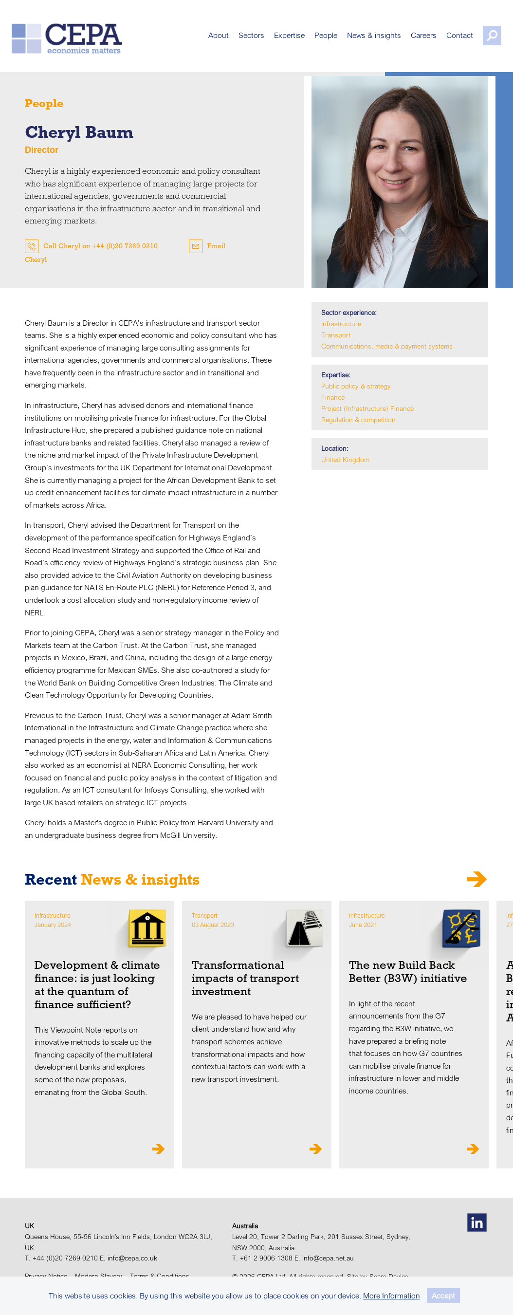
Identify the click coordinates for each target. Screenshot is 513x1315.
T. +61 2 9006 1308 (262, 1258)
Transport (335, 335)
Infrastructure (341, 323)
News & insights (361, 39)
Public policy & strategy (356, 386)
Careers (410, 39)
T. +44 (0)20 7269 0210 (61, 1258)
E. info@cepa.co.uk (128, 1258)
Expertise (276, 39)
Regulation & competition (358, 419)
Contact (446, 39)
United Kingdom (345, 459)
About (205, 39)
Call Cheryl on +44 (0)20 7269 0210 (100, 246)
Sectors (238, 39)
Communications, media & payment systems (387, 346)
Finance (333, 397)
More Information (391, 1295)
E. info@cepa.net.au (324, 1258)
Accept (443, 1295)
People (312, 39)
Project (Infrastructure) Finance (367, 408)
